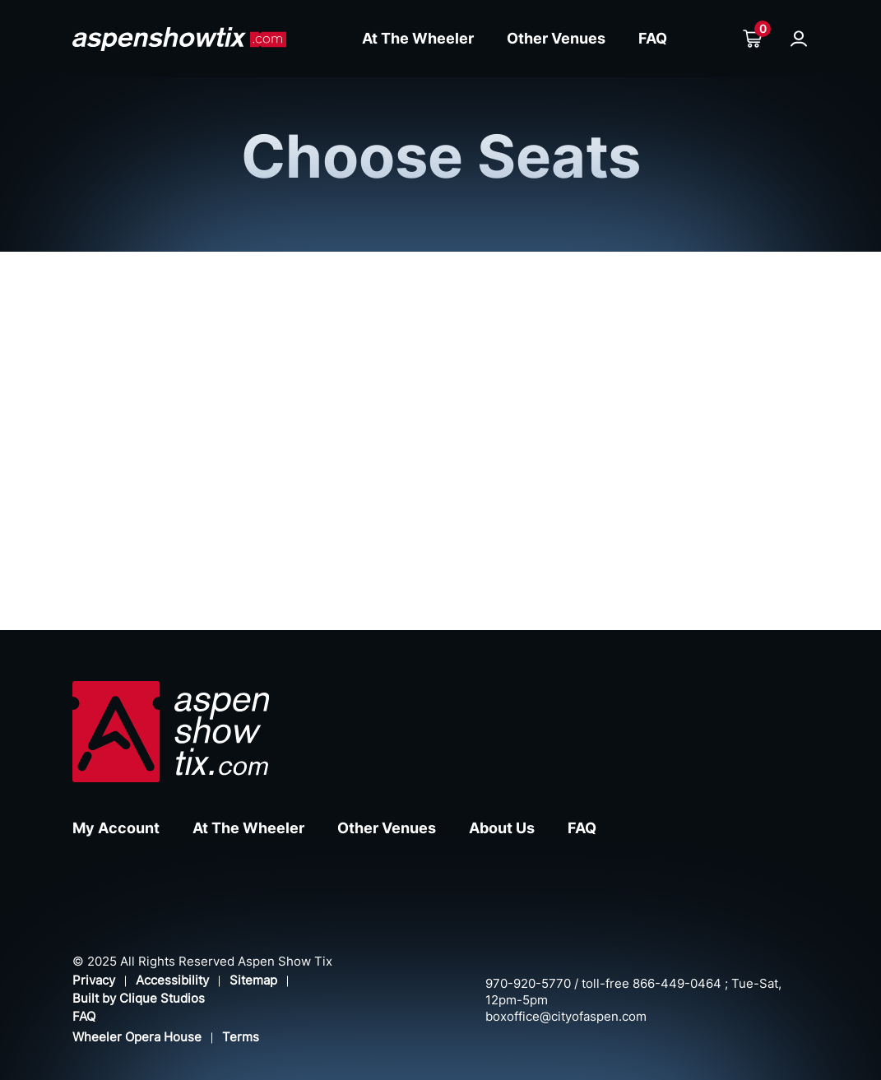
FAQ (652, 38)
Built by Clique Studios (138, 998)
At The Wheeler (418, 38)
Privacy (93, 980)
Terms (240, 1037)
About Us (502, 828)
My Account (116, 828)
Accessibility (172, 980)
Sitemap (253, 980)
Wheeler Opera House (137, 1037)
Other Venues (556, 38)
